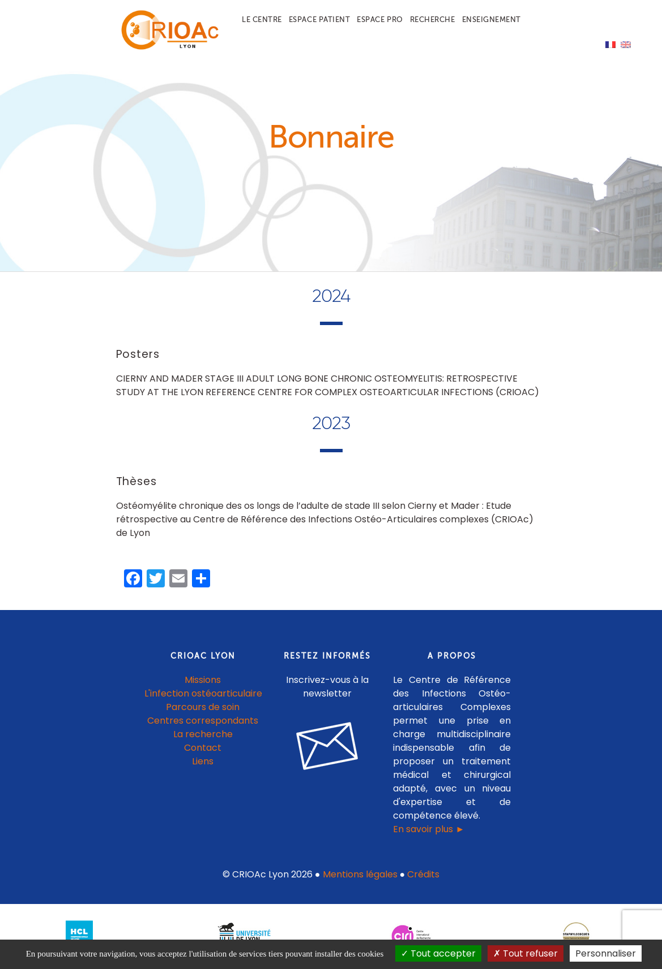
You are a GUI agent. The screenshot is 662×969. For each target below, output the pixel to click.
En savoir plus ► (428, 829)
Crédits (423, 874)
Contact (202, 747)
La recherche (203, 734)
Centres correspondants (202, 720)
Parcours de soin (203, 706)
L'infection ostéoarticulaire (203, 693)
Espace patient (319, 19)
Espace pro (380, 19)
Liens (202, 761)
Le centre (262, 19)
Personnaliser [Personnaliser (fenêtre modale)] (605, 953)
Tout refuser (525, 953)
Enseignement (491, 19)
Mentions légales (360, 874)
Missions (203, 679)
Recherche (432, 19)
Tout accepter (438, 953)
